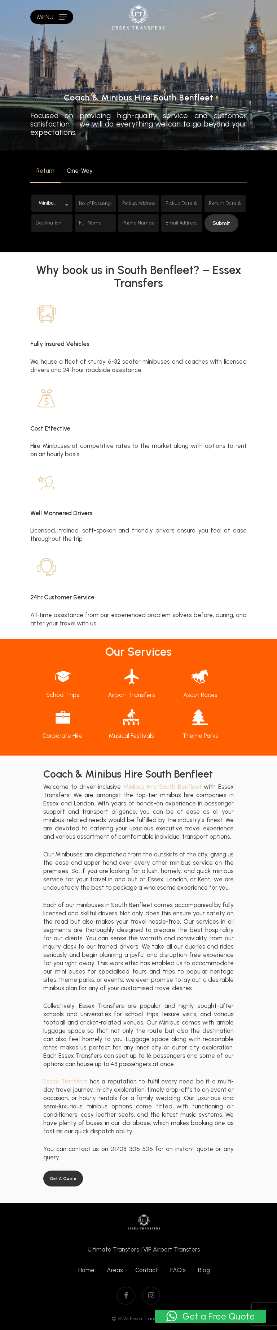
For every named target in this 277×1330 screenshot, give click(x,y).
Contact (146, 1270)
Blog (204, 1270)
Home (86, 1270)
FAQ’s (178, 1270)
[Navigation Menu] (51, 17)
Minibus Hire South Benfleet (162, 786)
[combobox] (51, 203)
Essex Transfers (65, 1081)
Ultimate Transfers (113, 1249)
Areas (115, 1270)
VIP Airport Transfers (171, 1249)
